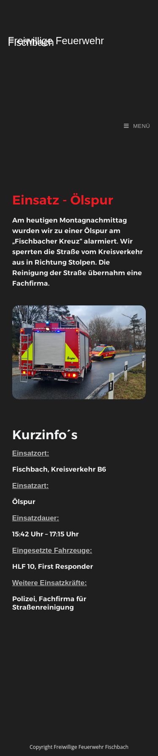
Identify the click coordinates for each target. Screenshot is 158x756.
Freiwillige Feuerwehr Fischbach (56, 41)
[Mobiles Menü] (137, 126)
